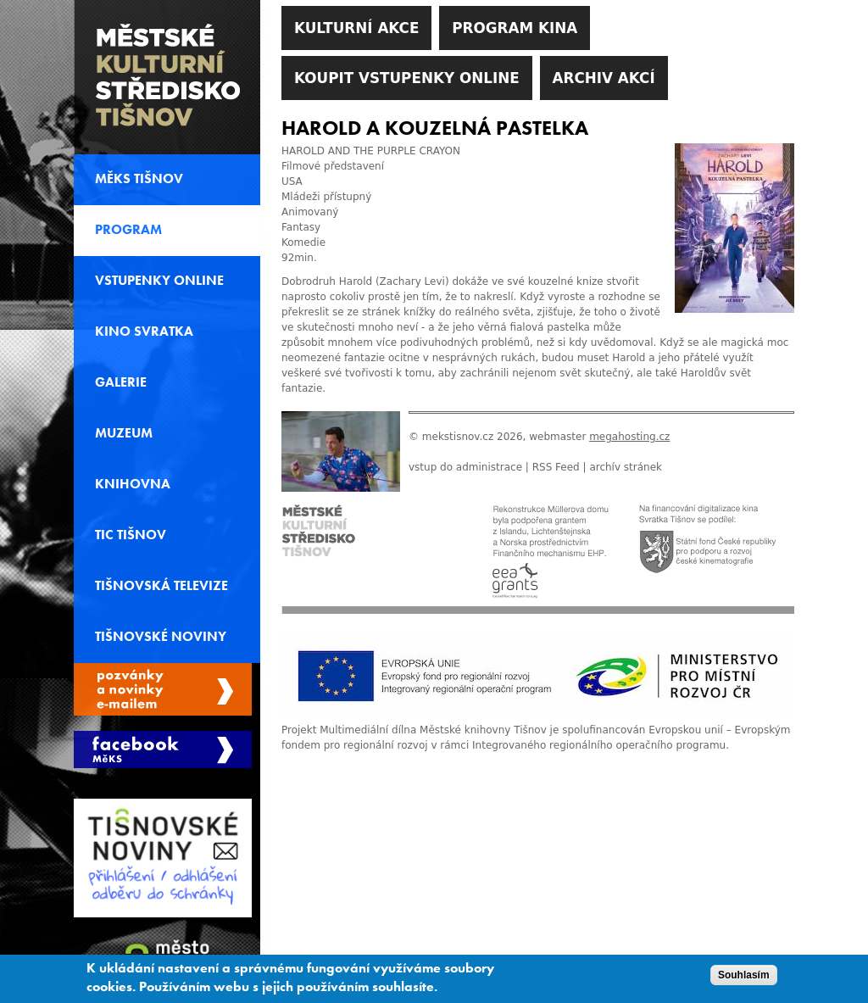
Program (128, 229)
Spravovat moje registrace (163, 689)
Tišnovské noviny (160, 636)
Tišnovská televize (161, 585)
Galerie (121, 382)
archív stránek (625, 467)
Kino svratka (144, 331)
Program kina (514, 28)
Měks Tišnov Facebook (163, 749)
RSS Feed (556, 467)
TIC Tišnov (130, 535)
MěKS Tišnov (139, 178)
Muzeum (124, 433)
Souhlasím (744, 980)
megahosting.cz (629, 437)
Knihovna (132, 484)
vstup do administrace (465, 467)
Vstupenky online (159, 280)
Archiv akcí (604, 78)
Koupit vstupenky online (407, 78)
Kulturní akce (356, 28)
